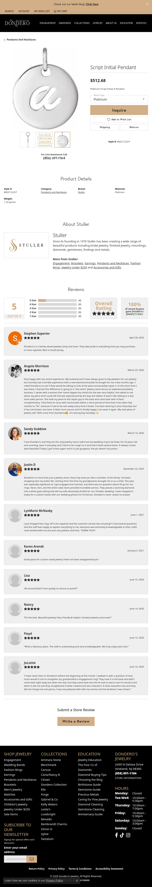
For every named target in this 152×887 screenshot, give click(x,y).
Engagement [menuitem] (12, 760)
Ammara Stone (51, 760)
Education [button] (126, 23)
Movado (46, 819)
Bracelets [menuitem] (10, 784)
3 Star (33, 308)
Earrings (90, 263)
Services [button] (141, 23)
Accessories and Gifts (107, 267)
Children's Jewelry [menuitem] (15, 804)
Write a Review (75, 721)
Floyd (28, 634)
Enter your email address (15, 850)
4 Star (33, 304)
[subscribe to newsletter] (31, 859)
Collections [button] (82, 23)
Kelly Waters (49, 804)
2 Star (33, 312)
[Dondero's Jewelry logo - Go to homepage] (18, 23)
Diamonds (65, 23)
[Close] (147, 4)
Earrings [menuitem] (9, 775)
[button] (9, 11)
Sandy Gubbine (35, 429)
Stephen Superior (37, 333)
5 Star (33, 300)
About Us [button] (111, 23)
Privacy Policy (56, 868)
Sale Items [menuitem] (11, 814)
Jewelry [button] (98, 23)
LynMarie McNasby (38, 511)
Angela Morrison (36, 366)
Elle (43, 789)
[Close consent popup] (77, 880)
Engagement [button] (48, 23)
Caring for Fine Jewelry (93, 799)
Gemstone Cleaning (91, 809)
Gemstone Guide (89, 789)
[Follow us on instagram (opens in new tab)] (128, 835)
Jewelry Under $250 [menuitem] (17, 809)
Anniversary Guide (90, 814)
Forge (45, 794)
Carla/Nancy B (50, 775)
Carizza (45, 770)
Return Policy (37, 868)
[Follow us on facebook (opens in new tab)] (116, 835)
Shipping (105, 127)
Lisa (27, 575)
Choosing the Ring (90, 780)
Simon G (46, 829)
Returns (134, 127)
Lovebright (48, 814)
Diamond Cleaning (90, 804)
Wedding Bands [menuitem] (14, 765)
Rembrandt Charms (54, 824)
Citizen (45, 780)
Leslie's (45, 809)
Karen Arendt (34, 546)
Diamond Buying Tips (92, 775)
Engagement (61, 263)
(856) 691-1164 (54, 158)
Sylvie (44, 834)
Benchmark (48, 765)
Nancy (28, 604)
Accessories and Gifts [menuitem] (18, 799)
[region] (45, 89)
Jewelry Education (90, 760)
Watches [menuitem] (9, 794)
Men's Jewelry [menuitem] (13, 789)
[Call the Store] (126, 773)
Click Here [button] (92, 4)
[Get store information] (128, 778)
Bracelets (77, 263)
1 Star (33, 316)
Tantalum (47, 839)
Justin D (30, 465)
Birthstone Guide (89, 784)
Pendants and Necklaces (21, 39)
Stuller (81, 192)
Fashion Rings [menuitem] (13, 770)
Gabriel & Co (49, 799)
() (79, 300)
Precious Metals (88, 794)
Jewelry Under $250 (74, 267)
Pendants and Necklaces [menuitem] (20, 780)
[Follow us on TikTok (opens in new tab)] (122, 835)
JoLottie (30, 663)
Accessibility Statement (109, 868)
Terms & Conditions (80, 868)
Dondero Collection (54, 784)
